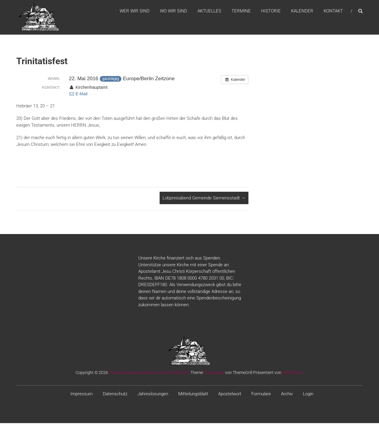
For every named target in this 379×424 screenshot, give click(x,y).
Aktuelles (209, 11)
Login (308, 395)
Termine (241, 11)
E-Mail (78, 95)
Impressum (81, 395)
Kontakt (333, 11)
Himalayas (214, 373)
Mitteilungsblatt (193, 395)
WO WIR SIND (173, 11)
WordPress (292, 373)
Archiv (287, 395)
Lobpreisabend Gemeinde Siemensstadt (204, 198)
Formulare (261, 395)
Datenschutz (115, 395)
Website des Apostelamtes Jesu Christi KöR (149, 373)
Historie (271, 11)
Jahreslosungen (152, 395)
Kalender (302, 11)
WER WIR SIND (135, 11)
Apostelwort (229, 395)
